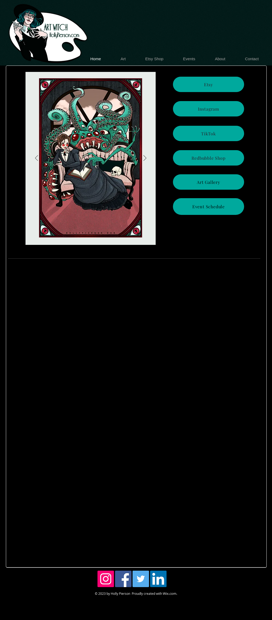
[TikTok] (208, 133)
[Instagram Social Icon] (105, 579)
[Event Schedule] (208, 206)
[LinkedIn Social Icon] (158, 579)
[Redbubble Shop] (208, 158)
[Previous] (36, 158)
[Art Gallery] (208, 182)
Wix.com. (170, 593)
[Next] (144, 158)
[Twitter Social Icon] (141, 579)
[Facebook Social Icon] (123, 579)
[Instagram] (208, 108)
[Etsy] (208, 84)
